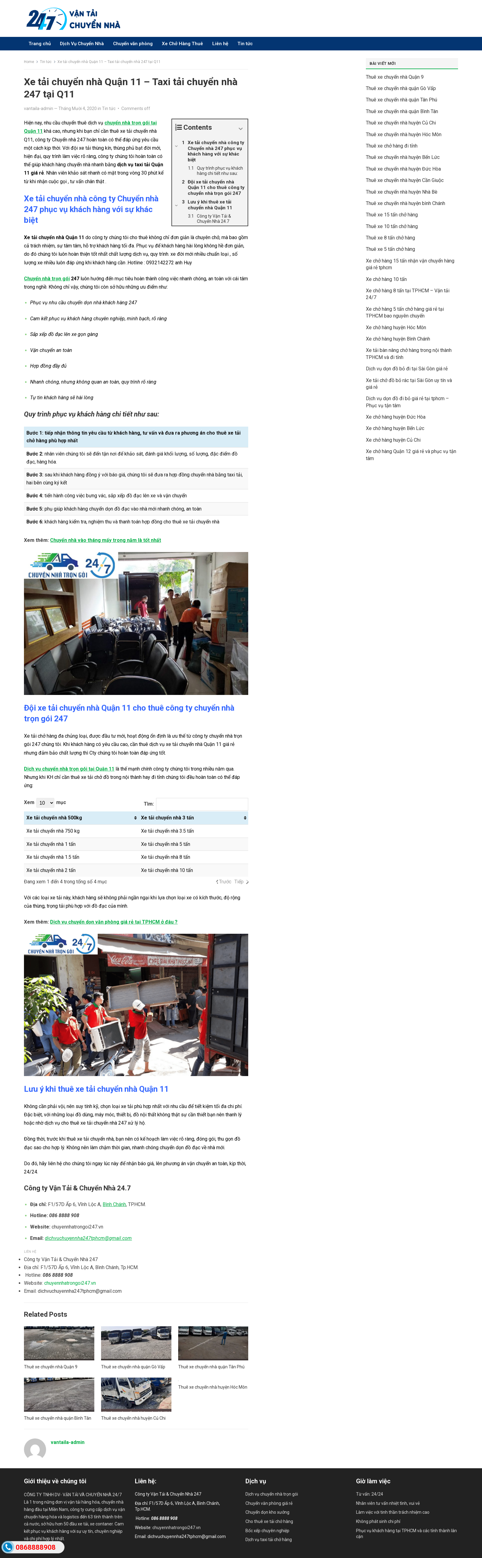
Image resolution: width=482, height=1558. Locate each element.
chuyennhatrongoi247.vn (70, 1283)
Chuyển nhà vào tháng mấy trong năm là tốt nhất (105, 540)
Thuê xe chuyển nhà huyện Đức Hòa (403, 169)
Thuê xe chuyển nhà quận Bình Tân (57, 1418)
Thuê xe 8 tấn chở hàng (390, 238)
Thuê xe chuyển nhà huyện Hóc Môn (212, 1387)
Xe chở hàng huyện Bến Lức (395, 428)
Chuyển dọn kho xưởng (267, 1512)
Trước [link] (225, 882)
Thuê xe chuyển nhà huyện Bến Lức (403, 157)
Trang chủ (40, 43)
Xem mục (45, 803)
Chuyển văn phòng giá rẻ (268, 1503)
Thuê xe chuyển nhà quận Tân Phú (211, 1366)
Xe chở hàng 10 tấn (386, 279)
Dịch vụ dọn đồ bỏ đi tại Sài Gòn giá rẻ (407, 369)
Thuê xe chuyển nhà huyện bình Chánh (405, 203)
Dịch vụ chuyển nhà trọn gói (271, 1494)
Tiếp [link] (239, 882)
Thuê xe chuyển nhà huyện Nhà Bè (401, 192)
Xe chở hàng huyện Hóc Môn (396, 327)
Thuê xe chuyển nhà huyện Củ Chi (133, 1418)
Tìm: (196, 804)
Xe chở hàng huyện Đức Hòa (395, 417)
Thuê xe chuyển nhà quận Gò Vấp (133, 1366)
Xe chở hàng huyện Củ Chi (393, 440)
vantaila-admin (38, 108)
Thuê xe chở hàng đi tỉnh (391, 146)
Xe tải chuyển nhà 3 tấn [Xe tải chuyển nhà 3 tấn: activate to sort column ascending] (167, 818)
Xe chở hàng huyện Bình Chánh (398, 339)
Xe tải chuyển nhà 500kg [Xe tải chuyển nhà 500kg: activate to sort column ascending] (54, 818)
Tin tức (245, 43)
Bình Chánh (114, 1204)
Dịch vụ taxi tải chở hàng (268, 1539)
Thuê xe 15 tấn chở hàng (392, 215)
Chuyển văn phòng (133, 43)
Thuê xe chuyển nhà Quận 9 (50, 1366)
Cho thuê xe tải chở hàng (269, 1521)
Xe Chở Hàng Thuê (182, 43)
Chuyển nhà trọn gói (47, 279)
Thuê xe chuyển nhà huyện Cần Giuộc (405, 180)
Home (29, 62)
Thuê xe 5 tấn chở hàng (390, 249)
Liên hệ (220, 43)
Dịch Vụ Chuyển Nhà (82, 43)
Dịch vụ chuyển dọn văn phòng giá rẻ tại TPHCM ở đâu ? (114, 922)
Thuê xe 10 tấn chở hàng (392, 226)
